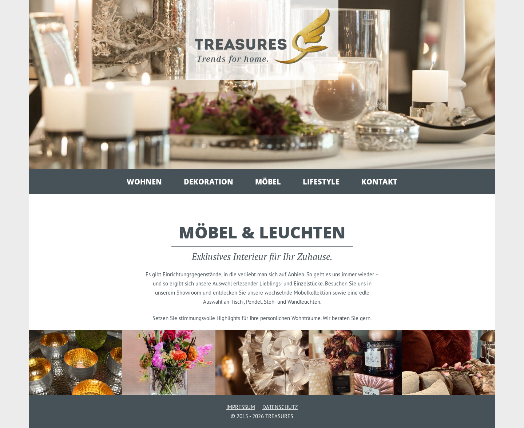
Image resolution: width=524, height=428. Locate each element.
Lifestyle (321, 181)
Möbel (268, 181)
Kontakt (379, 181)
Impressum (240, 407)
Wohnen (144, 181)
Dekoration (208, 181)
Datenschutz (280, 407)
